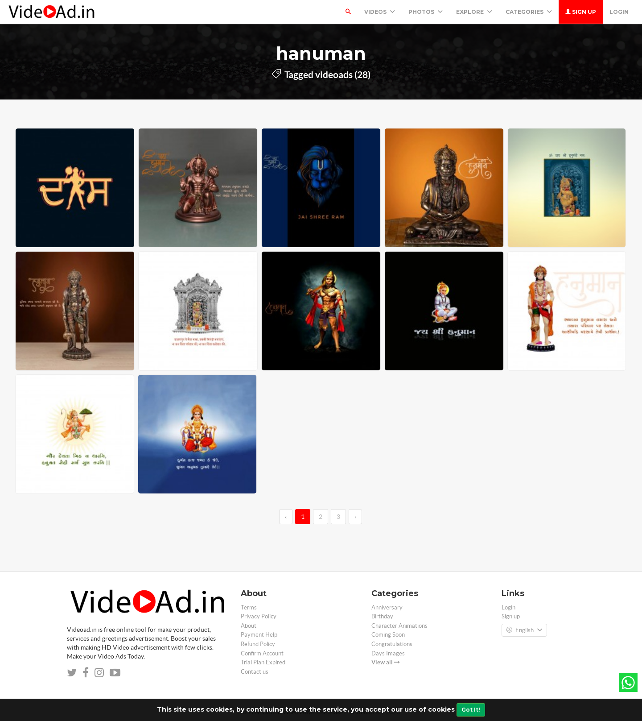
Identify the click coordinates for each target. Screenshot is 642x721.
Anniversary (387, 607)
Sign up (580, 11)
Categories (529, 11)
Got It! (470, 709)
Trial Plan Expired (263, 662)
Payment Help (259, 634)
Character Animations (399, 625)
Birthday (382, 616)
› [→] (355, 516)
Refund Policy (258, 644)
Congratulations (391, 644)
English (524, 630)
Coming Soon (388, 634)
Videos (379, 11)
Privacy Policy (258, 616)
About (248, 625)
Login (619, 11)
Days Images (388, 653)
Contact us (254, 671)
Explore (474, 11)
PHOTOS (425, 11)
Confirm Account (262, 653)
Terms (249, 607)
